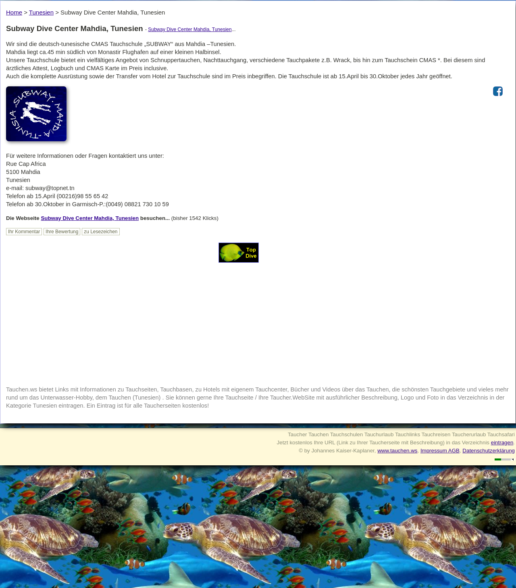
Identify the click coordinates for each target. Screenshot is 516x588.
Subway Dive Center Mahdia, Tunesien (189, 29)
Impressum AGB (440, 451)
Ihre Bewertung (62, 231)
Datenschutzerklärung (488, 451)
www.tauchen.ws (397, 451)
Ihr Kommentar (24, 231)
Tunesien (41, 12)
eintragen (502, 442)
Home (14, 12)
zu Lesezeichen (100, 231)
